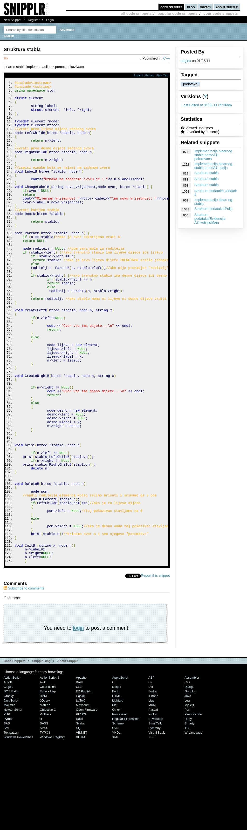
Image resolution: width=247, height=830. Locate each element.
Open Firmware (86, 800)
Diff (150, 777)
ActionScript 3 (49, 768)
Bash (79, 772)
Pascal (153, 800)
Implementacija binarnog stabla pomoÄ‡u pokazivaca (213, 155)
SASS (44, 814)
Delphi (116, 777)
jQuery (45, 791)
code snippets (171, 7)
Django (189, 777)
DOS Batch (11, 781)
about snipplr (227, 7)
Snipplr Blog (41, 751)
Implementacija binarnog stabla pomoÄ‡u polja (213, 166)
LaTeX (80, 791)
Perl (187, 800)
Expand (138, 75)
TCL (187, 818)
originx (186, 61)
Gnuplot (190, 781)
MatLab (45, 795)
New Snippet (12, 20)
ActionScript (12, 768)
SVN (115, 818)
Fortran (153, 781)
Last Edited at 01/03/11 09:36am (207, 105)
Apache (81, 768)
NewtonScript (13, 800)
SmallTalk (155, 814)
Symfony (154, 818)
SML (7, 818)
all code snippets (136, 13)
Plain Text (162, 75)
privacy (205, 7)
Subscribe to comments (24, 679)
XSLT (152, 827)
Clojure (9, 777)
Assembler (192, 768)
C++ (166, 58)
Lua (187, 791)
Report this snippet (155, 666)
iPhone (153, 786)
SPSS (44, 818)
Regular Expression (125, 809)
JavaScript (11, 791)
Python (8, 809)
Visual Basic (156, 823)
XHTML (81, 827)
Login (50, 20)
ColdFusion (48, 777)
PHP (7, 804)
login (78, 718)
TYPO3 (45, 823)
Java (188, 786)
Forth (115, 781)
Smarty (189, 814)
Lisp (151, 791)
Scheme (118, 814)
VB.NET (81, 823)
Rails (79, 809)
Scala (80, 814)
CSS (79, 777)
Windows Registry (52, 827)
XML (115, 827)
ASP (151, 768)
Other (116, 800)
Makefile (9, 795)
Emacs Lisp (48, 781)
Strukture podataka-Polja (213, 209)
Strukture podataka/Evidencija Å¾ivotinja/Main (210, 218)
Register (34, 20)
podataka (190, 84)
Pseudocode (193, 804)
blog (191, 7)
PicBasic (46, 804)
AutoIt (8, 772)
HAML (44, 786)
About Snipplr (67, 751)
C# (150, 772)
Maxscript (82, 795)
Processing (120, 804)
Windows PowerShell (18, 827)
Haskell (81, 786)
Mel (114, 795)
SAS (7, 814)
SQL (79, 818)
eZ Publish (83, 781)
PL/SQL (81, 804)
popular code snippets (178, 13)
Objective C (48, 800)
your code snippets (220, 13)
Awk (43, 772)
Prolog (152, 804)
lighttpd (117, 791)
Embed (149, 75)
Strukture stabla (206, 173)
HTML (116, 786)
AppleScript (120, 768)
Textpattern (11, 823)
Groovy (9, 786)
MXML (152, 795)
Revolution (155, 809)
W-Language (193, 823)
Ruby (188, 809)
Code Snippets (15, 751)
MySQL (190, 795)
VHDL (116, 823)
